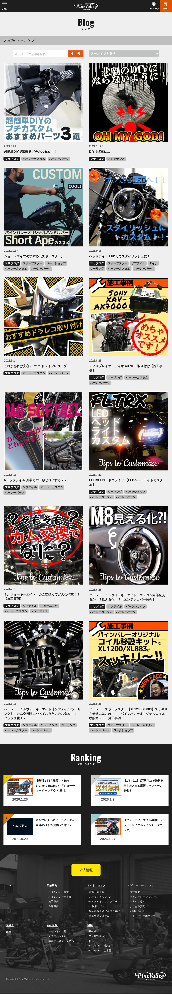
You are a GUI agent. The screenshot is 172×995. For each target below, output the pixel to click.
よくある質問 (137, 907)
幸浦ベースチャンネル (61, 942)
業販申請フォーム (99, 917)
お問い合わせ (137, 912)
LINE (92, 942)
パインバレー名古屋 (60, 898)
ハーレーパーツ (59, 158)
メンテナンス (116, 158)
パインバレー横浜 (59, 893)
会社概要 (135, 893)
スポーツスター (32, 263)
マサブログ (12, 158)
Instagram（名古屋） (101, 951)
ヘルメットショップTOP (103, 902)
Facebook (95, 932)
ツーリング (97, 268)
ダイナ (153, 263)
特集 (8, 933)
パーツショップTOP (101, 898)
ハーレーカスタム (34, 158)
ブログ (10, 926)
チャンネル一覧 (57, 932)
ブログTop (9, 40)
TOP (8, 886)
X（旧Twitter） (98, 937)
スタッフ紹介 (137, 902)
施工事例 (54, 902)
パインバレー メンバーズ (144, 898)
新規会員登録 (97, 893)
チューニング (49, 605)
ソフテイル (138, 263)
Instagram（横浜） (100, 947)
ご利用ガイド (97, 907)
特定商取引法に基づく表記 (104, 912)
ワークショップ (123, 730)
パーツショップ (56, 263)
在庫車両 (54, 907)
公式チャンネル (57, 937)
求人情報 (86, 871)
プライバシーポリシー (142, 917)
